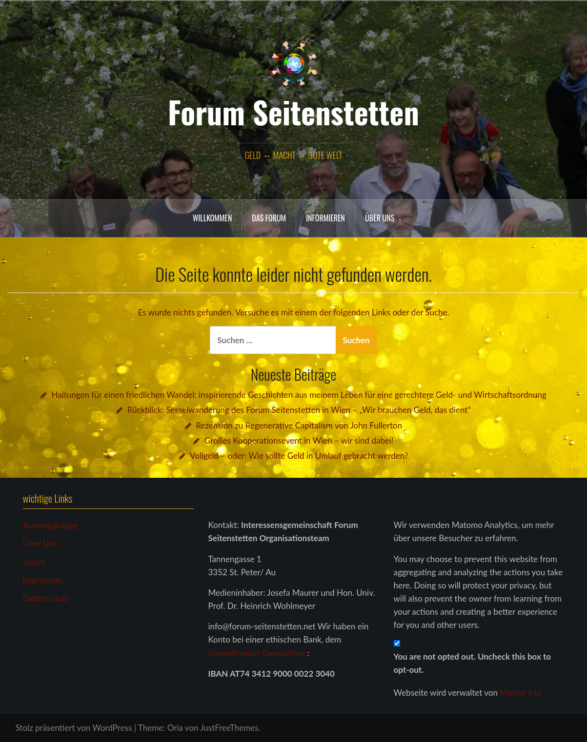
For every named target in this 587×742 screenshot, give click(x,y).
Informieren (325, 218)
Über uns (379, 218)
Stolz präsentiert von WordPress (74, 727)
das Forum (269, 218)
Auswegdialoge (50, 525)
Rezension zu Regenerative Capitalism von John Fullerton (299, 425)
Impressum (42, 580)
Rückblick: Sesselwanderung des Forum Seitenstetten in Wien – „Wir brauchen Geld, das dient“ (299, 410)
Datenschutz (46, 598)
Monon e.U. (521, 692)
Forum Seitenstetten (293, 111)
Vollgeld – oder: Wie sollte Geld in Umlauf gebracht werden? (299, 455)
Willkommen (212, 218)
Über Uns (40, 543)
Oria (175, 727)
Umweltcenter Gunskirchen (257, 653)
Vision (34, 562)
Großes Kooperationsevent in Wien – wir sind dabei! (299, 440)
